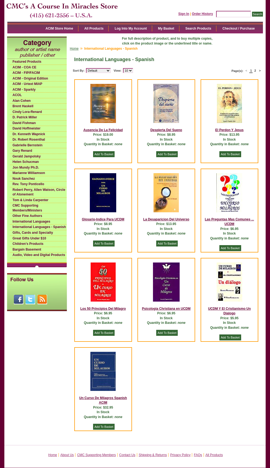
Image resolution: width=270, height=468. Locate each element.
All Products (94, 28)
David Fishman (24, 123)
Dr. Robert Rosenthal (29, 139)
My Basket (166, 28)
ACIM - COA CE (24, 67)
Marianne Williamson (29, 173)
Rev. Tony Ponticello (28, 184)
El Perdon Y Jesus (229, 130)
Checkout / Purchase (238, 28)
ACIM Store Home (59, 28)
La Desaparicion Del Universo (166, 219)
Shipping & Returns (153, 455)
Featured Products (27, 62)
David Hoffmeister (27, 128)
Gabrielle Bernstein (27, 145)
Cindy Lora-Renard (27, 112)
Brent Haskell (23, 106)
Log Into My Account (131, 28)
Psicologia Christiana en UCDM (166, 309)
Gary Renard (22, 151)
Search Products (198, 28)
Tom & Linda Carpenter (30, 200)
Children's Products (28, 244)
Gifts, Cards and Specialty (33, 233)
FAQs (198, 455)
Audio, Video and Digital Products (39, 255)
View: (117, 70)
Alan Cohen (22, 101)
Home (74, 48)
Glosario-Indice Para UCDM (103, 219)
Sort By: (79, 70)
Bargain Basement (27, 249)
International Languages (31, 221)
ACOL (17, 95)
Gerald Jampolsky (27, 156)
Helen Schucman (26, 162)
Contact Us (127, 455)
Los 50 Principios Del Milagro (103, 309)
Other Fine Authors (27, 216)
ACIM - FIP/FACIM (26, 73)
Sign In (183, 14)
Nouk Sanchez (24, 179)
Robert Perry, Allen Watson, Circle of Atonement (39, 192)
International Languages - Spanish (39, 227)
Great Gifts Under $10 (29, 238)
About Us (67, 455)
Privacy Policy (180, 455)
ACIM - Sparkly (24, 89)
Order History (202, 14)
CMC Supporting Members (96, 455)
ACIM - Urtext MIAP (27, 84)
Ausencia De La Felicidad (103, 130)
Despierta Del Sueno (166, 130)
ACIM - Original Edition (30, 78)
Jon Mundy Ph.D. (26, 167)
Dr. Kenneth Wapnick (29, 134)
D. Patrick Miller (25, 117)
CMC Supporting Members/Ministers (27, 208)
